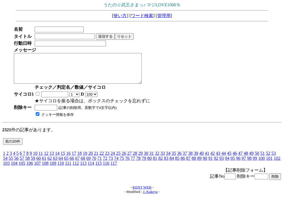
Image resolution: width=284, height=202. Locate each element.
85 (177, 164)
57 (22, 164)
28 (135, 159)
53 (273, 159)
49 (251, 159)
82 (160, 164)
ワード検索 (142, 15)
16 (68, 159)
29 (140, 159)
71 (99, 164)
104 (14, 169)
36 (179, 159)
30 (146, 159)
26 (123, 159)
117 (113, 169)
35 (173, 159)
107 (37, 169)
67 (77, 164)
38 (190, 159)
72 (105, 164)
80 (149, 164)
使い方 (120, 15)
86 (183, 164)
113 (83, 169)
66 (72, 164)
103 (6, 169)
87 (188, 164)
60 (38, 164)
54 (5, 164)
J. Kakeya (150, 197)
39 (196, 159)
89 (199, 164)
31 (151, 159)
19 (85, 159)
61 (44, 164)
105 (22, 169)
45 (229, 159)
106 (29, 169)
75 (122, 164)
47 (240, 159)
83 (166, 164)
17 (74, 159)
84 (171, 164)
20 (90, 159)
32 (157, 159)
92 (216, 164)
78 (138, 164)
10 (35, 159)
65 (66, 164)
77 (133, 164)
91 (210, 164)
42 (212, 159)
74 (116, 164)
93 (221, 164)
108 (45, 169)
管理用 (164, 15)
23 (107, 159)
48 (246, 159)
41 (207, 159)
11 (41, 159)
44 (223, 159)
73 (110, 164)
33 (162, 159)
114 (91, 169)
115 (98, 169)
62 (49, 164)
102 (277, 164)
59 (33, 164)
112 (75, 169)
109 (53, 169)
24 (112, 159)
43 (218, 159)
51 (262, 159)
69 (88, 164)
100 (261, 164)
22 (101, 159)
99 (255, 164)
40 (201, 159)
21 (96, 159)
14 (57, 159)
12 (46, 159)
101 (269, 164)
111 (68, 169)
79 (144, 164)
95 (232, 164)
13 (51, 159)
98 (249, 164)
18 (79, 159)
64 (61, 164)
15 (62, 159)
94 (227, 164)
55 (11, 164)
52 (268, 159)
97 (244, 164)
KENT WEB (142, 193)
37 (184, 159)
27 (129, 159)
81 (155, 164)
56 (16, 164)
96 (238, 164)
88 (194, 164)
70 (94, 164)
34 (168, 159)
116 (106, 169)
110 (60, 169)
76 (127, 164)
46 (234, 159)
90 (205, 164)
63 (55, 164)
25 (118, 159)
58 (27, 164)
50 (257, 159)
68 (83, 164)
